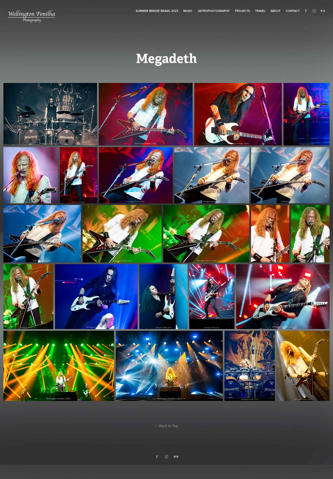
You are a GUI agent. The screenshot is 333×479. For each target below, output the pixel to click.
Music (188, 11)
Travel (260, 11)
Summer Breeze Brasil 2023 (157, 11)
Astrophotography (214, 11)
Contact (293, 11)
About (276, 11)
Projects (242, 11)
